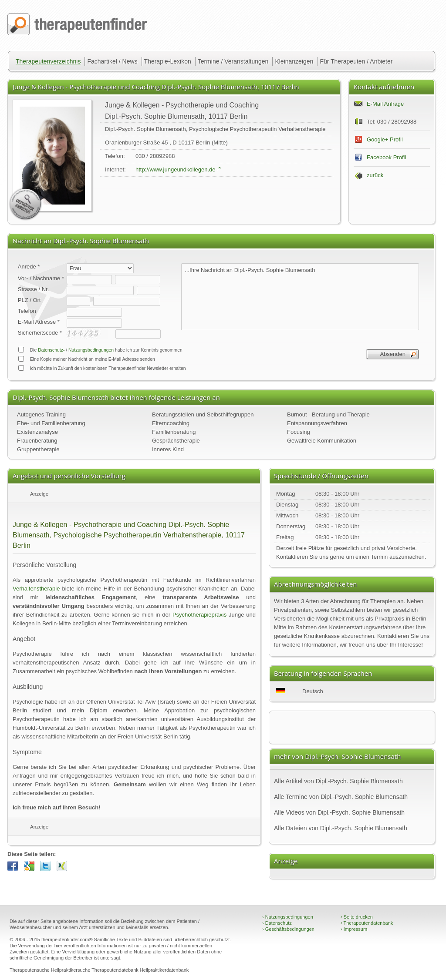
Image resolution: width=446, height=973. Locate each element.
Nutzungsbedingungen (91, 350)
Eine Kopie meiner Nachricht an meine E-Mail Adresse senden (86, 359)
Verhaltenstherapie (36, 588)
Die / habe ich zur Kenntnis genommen (100, 349)
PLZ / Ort (29, 300)
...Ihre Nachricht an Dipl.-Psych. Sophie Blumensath (300, 296)
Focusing (298, 432)
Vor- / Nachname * (41, 278)
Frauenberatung (37, 440)
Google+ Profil (385, 139)
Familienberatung (174, 432)
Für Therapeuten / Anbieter (356, 61)
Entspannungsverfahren (317, 423)
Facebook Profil (386, 157)
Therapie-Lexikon (167, 61)
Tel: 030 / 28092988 (391, 121)
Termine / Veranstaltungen (233, 61)
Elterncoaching (170, 423)
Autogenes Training (41, 414)
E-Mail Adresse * (39, 322)
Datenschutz (277, 923)
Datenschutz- (51, 350)
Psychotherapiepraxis (199, 614)
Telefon (27, 311)
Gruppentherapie (38, 449)
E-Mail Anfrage (385, 104)
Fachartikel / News (112, 61)
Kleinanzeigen (294, 61)
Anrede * (29, 266)
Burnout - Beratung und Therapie (328, 414)
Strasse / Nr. (33, 289)
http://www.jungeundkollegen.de (175, 169)
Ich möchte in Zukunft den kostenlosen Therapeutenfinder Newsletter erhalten (102, 368)
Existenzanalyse (37, 432)
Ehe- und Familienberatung (51, 423)
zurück (375, 175)
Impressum (354, 929)
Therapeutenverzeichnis (48, 61)
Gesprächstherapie (176, 440)
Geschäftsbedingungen (288, 929)
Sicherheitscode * (40, 332)
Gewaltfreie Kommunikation (321, 440)
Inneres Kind (168, 449)
